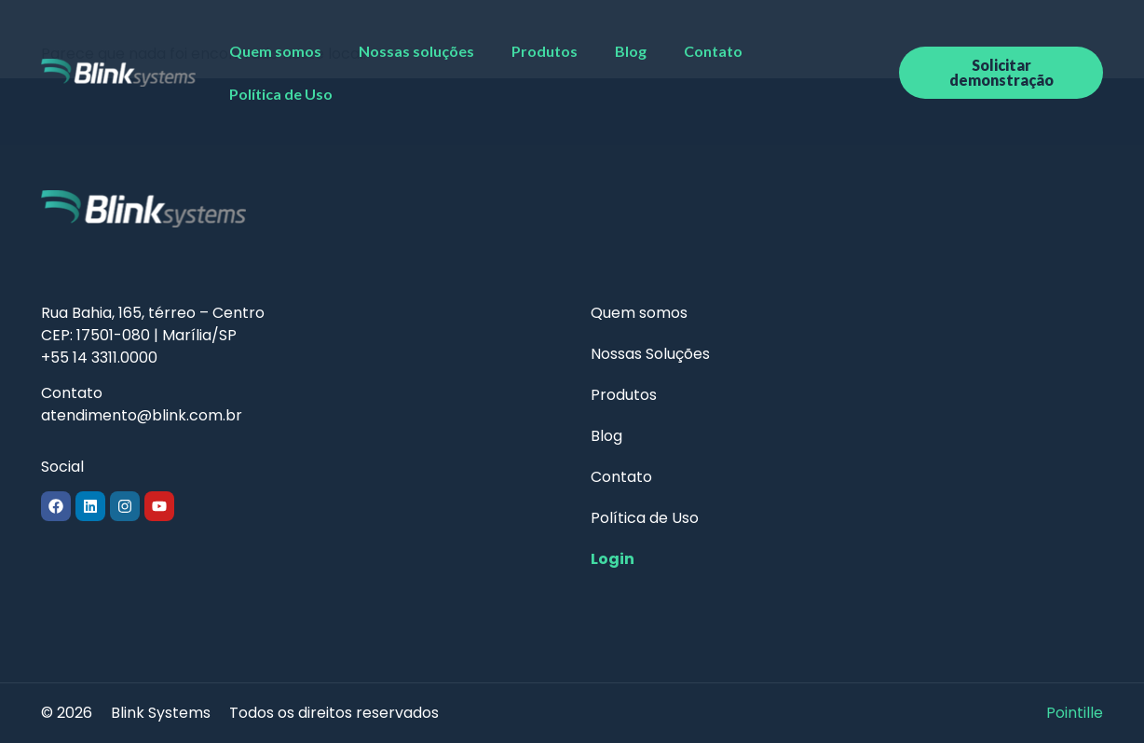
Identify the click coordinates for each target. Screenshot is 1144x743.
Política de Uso (281, 94)
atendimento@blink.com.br (141, 415)
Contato (713, 51)
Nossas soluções (416, 51)
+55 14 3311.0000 (99, 357)
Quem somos (275, 51)
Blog (631, 51)
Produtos (544, 51)
